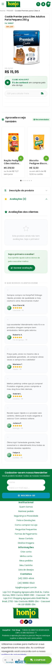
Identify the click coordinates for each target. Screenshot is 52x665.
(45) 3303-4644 (26, 578)
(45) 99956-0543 (26, 583)
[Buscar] (38, 4)
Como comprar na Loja (26, 525)
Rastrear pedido (26, 511)
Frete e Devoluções (26, 520)
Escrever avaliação (21, 267)
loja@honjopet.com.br (26, 587)
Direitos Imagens (26, 543)
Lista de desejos (26, 569)
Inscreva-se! (26, 495)
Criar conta (26, 551)
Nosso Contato (26, 538)
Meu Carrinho (26, 565)
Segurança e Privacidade (26, 515)
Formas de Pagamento (26, 533)
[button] (20, 180)
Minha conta (26, 556)
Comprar (37, 660)
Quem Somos (26, 506)
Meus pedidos (26, 560)
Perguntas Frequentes (26, 529)
